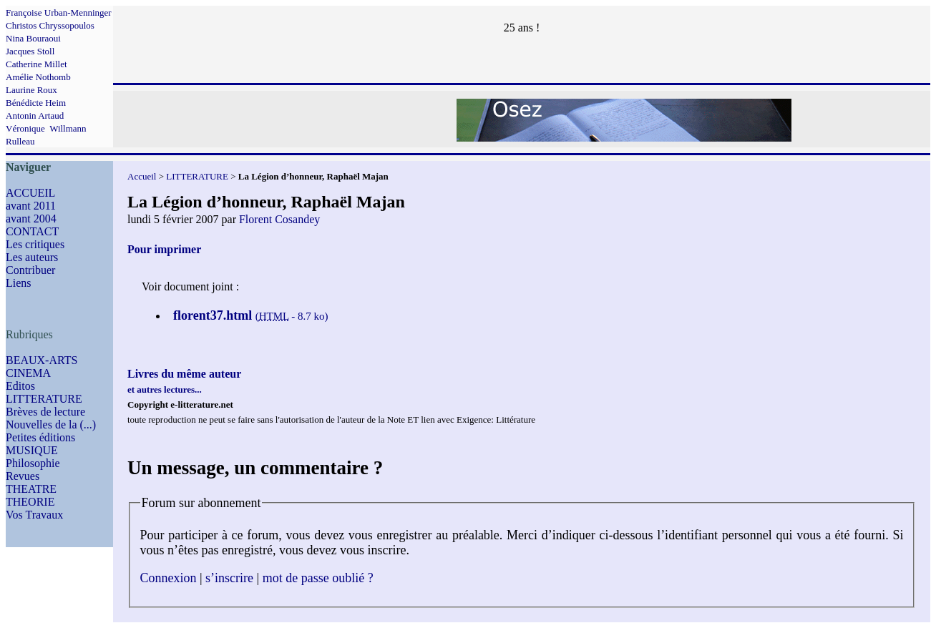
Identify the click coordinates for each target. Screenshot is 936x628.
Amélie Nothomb (38, 77)
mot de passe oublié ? (318, 578)
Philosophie (33, 463)
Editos (20, 386)
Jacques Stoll (30, 51)
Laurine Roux (31, 89)
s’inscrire (229, 578)
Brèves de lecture (45, 412)
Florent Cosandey (279, 219)
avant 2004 (31, 218)
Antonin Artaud (35, 115)
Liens (18, 283)
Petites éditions (40, 437)
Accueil (141, 176)
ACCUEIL (30, 193)
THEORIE (30, 502)
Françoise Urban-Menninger (59, 12)
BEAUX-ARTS (41, 360)
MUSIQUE (32, 450)
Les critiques (35, 244)
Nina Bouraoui (33, 38)
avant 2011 (31, 206)
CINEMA (28, 373)
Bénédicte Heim (36, 102)
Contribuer (30, 270)
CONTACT (32, 231)
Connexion (168, 578)
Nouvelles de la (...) (51, 424)
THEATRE (31, 489)
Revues (22, 476)
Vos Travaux (34, 515)
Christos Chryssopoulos (50, 25)
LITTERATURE (44, 399)
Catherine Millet (36, 64)
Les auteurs (32, 257)
